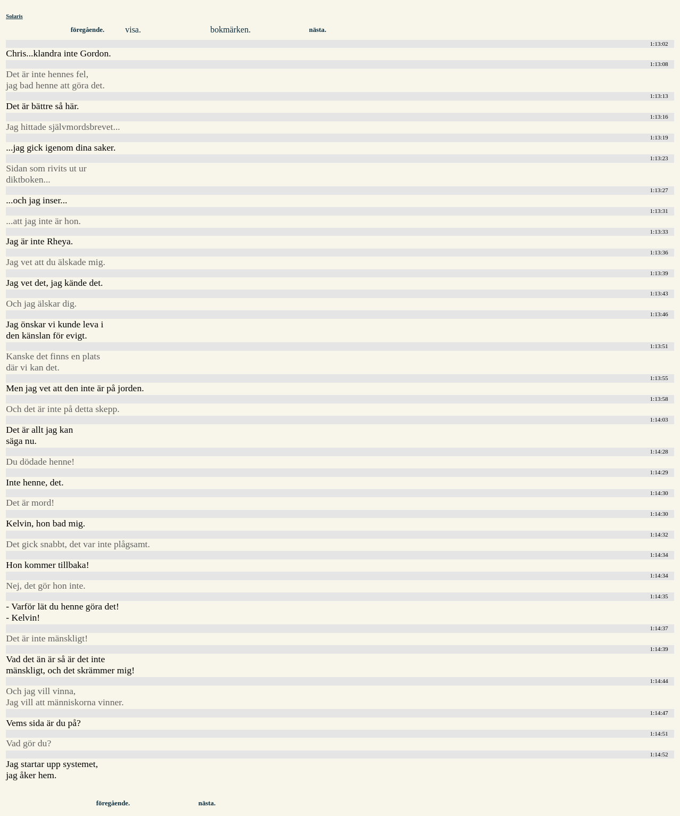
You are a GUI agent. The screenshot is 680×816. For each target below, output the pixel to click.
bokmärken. (230, 29)
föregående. (87, 30)
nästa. (317, 30)
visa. (133, 29)
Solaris (14, 16)
